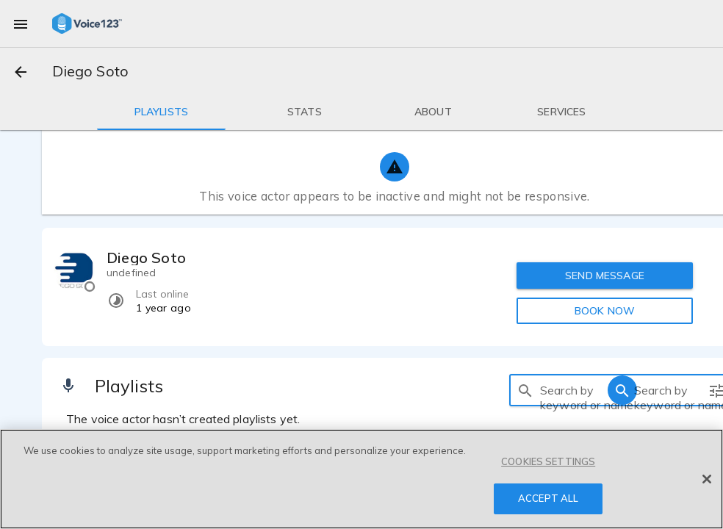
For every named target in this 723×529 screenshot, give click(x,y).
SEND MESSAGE (604, 275)
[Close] (707, 479)
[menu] (20, 23)
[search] (525, 390)
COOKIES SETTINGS (548, 461)
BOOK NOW (605, 310)
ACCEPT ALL (548, 498)
